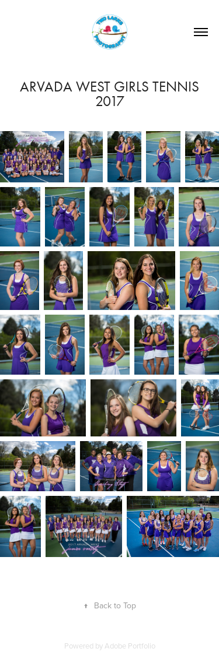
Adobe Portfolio (130, 645)
